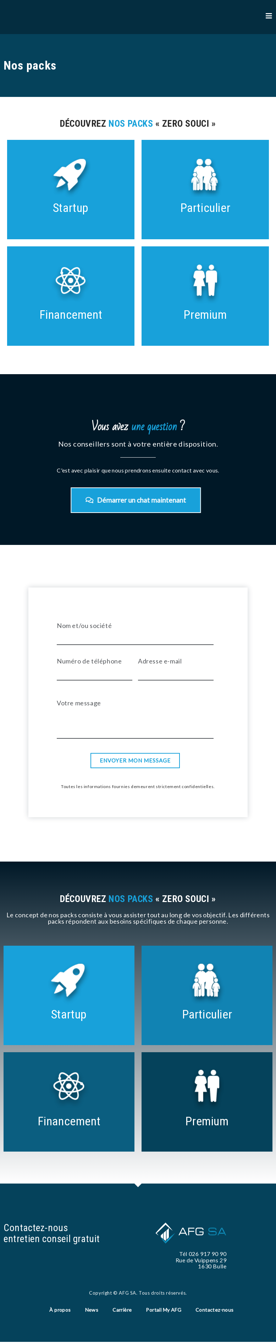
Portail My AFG (163, 1311)
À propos (60, 1311)
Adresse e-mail (160, 662)
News (92, 1311)
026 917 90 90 (208, 1254)
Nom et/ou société (84, 626)
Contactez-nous (214, 1311)
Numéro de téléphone (89, 662)
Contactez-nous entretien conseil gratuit (53, 1234)
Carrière (122, 1311)
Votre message (79, 703)
